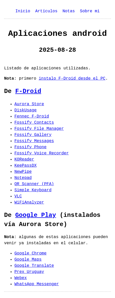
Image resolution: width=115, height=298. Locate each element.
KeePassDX (25, 165)
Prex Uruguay (29, 272)
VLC (18, 196)
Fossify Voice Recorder (41, 153)
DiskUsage (25, 110)
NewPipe (23, 172)
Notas (69, 11)
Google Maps (28, 259)
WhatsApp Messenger (36, 284)
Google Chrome (30, 253)
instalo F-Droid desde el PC (72, 78)
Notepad (23, 178)
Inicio (22, 11)
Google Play (35, 215)
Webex (20, 278)
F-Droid (28, 91)
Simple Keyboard (32, 190)
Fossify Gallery (32, 135)
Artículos (46, 11)
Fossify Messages (34, 141)
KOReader (24, 159)
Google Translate (34, 266)
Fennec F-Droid (31, 116)
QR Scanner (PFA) (34, 184)
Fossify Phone (30, 147)
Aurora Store (29, 104)
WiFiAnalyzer (29, 202)
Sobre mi (90, 11)
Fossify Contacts (34, 122)
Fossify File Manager (39, 129)
